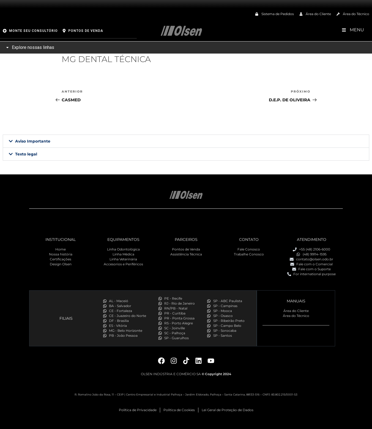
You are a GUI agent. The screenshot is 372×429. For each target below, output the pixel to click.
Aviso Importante (32, 141)
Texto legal (26, 154)
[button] (186, 141)
